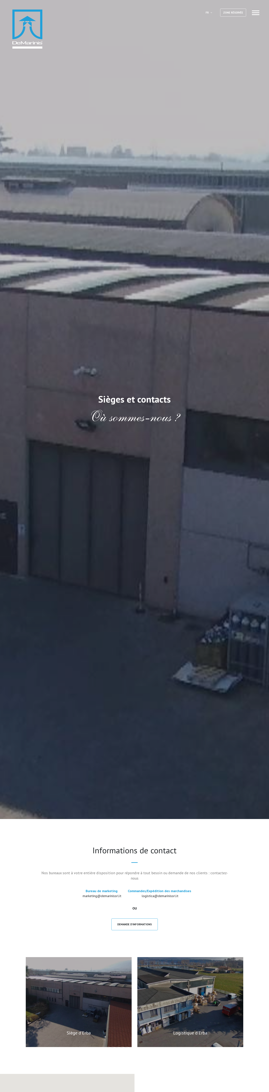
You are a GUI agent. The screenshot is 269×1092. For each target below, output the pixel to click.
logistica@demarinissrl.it (160, 896)
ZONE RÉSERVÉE (233, 12)
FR (209, 12)
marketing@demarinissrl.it (102, 896)
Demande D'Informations (134, 924)
